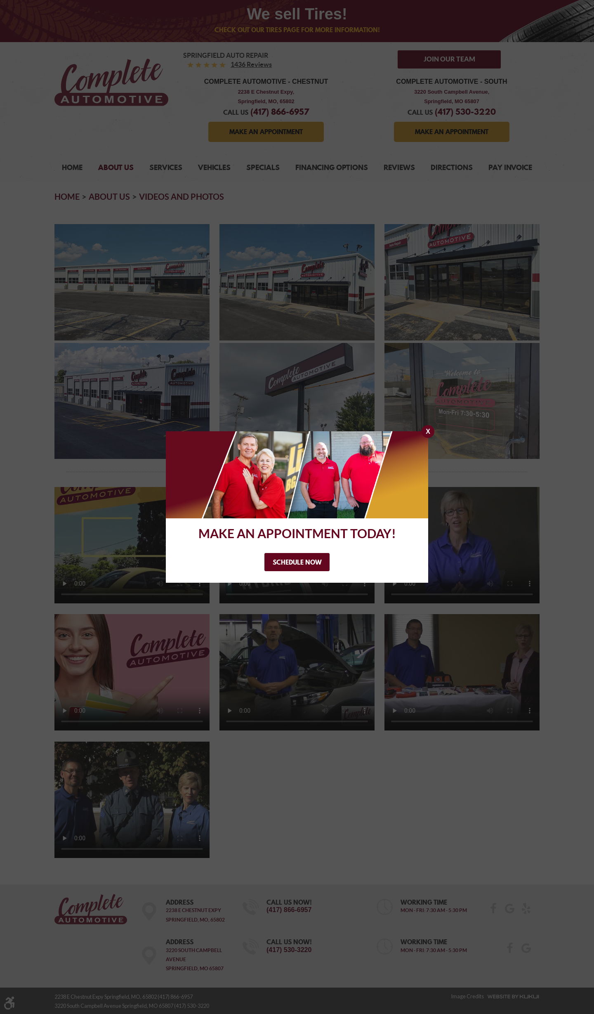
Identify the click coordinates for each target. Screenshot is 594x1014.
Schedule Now (297, 562)
